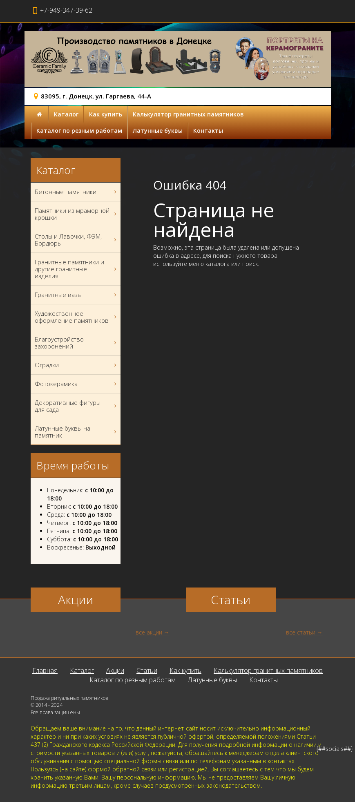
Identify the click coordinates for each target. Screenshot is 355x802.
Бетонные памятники (76, 192)
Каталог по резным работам (79, 130)
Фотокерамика (76, 384)
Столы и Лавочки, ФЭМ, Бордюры (76, 239)
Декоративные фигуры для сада (76, 406)
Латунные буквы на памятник (76, 432)
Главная (45, 670)
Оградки (76, 365)
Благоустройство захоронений (76, 342)
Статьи (146, 670)
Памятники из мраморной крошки (76, 214)
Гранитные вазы (76, 295)
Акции (115, 670)
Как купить (105, 114)
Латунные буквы (158, 130)
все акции (149, 632)
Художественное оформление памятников (76, 317)
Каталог (66, 114)
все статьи (300, 632)
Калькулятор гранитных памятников (188, 114)
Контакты (208, 130)
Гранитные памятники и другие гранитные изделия (76, 269)
